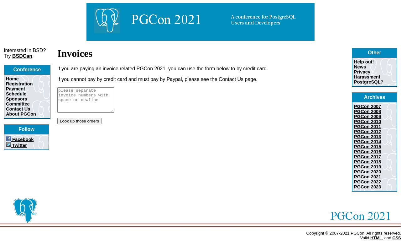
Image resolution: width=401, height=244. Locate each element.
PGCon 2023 (367, 186)
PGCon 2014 (367, 141)
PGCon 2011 (367, 126)
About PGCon (21, 114)
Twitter (16, 145)
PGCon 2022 (367, 181)
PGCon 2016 (367, 151)
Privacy (362, 71)
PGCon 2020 (367, 171)
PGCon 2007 (367, 106)
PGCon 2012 (367, 131)
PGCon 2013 (367, 136)
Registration (19, 83)
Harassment (367, 76)
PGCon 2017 (367, 156)
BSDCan (22, 56)
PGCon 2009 (367, 116)
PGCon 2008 (367, 111)
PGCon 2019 (367, 166)
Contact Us (18, 108)
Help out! (364, 61)
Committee (18, 103)
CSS (397, 238)
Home (12, 78)
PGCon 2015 (367, 146)
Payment (15, 88)
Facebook (20, 139)
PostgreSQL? (368, 81)
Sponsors (16, 98)
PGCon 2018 (367, 161)
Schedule (16, 93)
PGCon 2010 (367, 121)
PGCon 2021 (367, 176)
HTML (376, 238)
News (360, 66)
